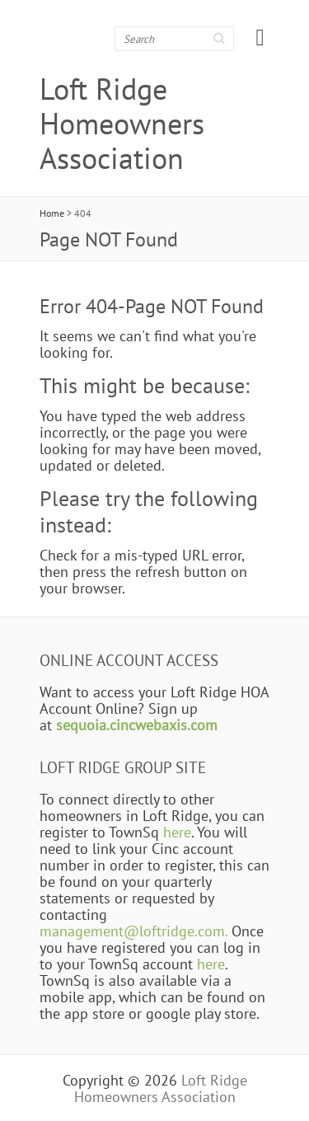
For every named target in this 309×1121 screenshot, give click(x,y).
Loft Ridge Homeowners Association (122, 124)
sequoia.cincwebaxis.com (137, 724)
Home (52, 213)
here (177, 832)
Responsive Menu (260, 37)
